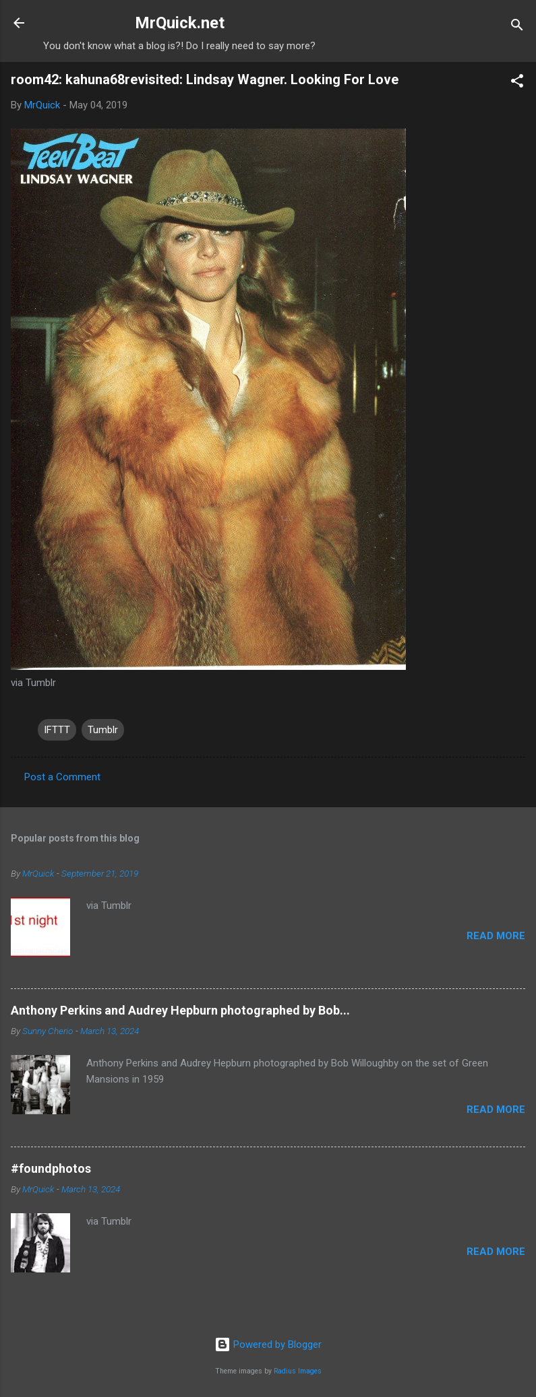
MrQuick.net (180, 22)
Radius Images (298, 1371)
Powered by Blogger (268, 1344)
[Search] (517, 27)
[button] (517, 83)
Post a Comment (62, 777)
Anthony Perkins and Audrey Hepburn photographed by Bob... (180, 1010)
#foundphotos (51, 1168)
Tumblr (103, 730)
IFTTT (57, 730)
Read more (496, 936)
